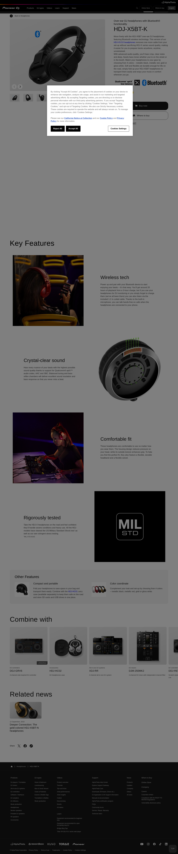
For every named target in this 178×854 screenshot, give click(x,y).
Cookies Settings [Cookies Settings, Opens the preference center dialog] (119, 129)
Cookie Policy (106, 118)
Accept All (73, 129)
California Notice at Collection (78, 118)
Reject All (57, 129)
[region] (90, 110)
